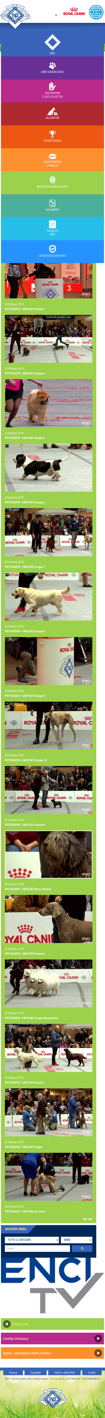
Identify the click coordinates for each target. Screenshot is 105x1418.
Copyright (35, 1372)
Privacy (13, 1372)
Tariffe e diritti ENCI (64, 1372)
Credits (92, 1372)
